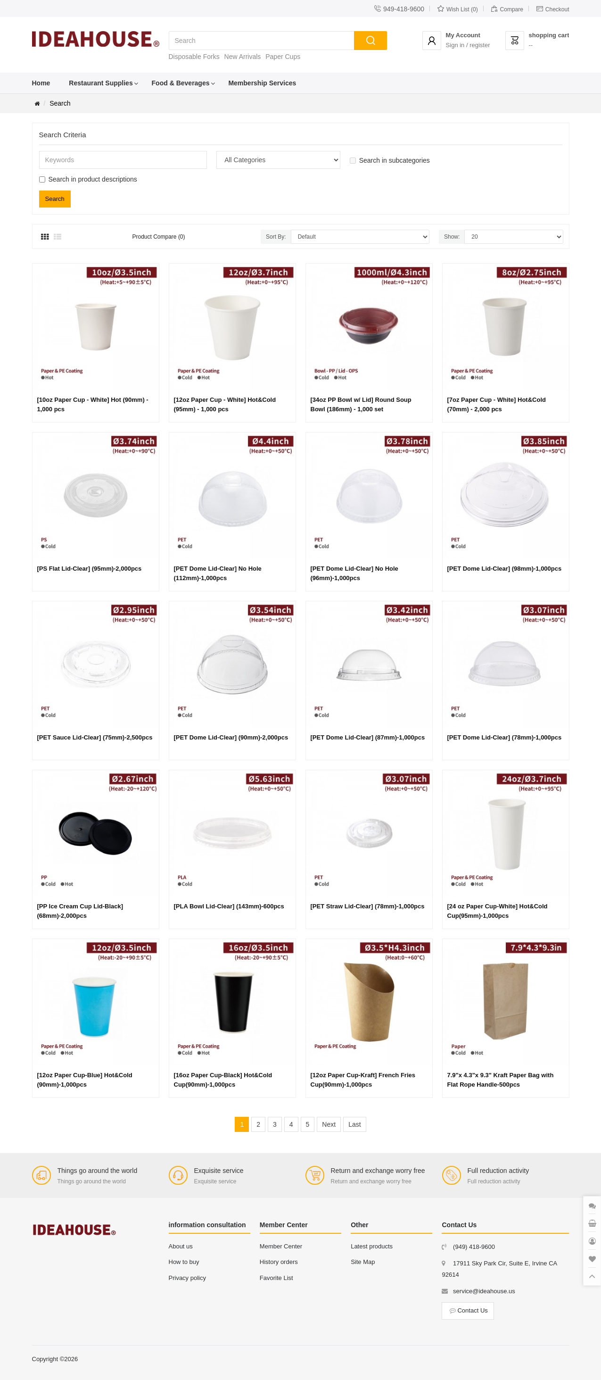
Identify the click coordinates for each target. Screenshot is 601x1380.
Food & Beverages (181, 83)
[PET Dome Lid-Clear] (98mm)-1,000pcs (504, 568)
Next (329, 1124)
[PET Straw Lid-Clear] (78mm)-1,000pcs (368, 906)
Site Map (363, 1261)
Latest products (372, 1246)
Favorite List (276, 1277)
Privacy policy (187, 1277)
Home (41, 83)
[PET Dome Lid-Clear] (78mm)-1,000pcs (504, 737)
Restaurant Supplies (100, 83)
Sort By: (276, 236)
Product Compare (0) (158, 236)
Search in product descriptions (88, 179)
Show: (452, 236)
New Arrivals (242, 56)
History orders (279, 1261)
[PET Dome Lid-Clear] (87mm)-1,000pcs (368, 737)
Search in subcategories (390, 160)
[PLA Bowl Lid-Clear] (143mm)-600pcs (229, 906)
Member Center (281, 1246)
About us (181, 1246)
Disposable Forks (194, 56)
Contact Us (467, 1310)
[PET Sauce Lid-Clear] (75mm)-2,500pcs (95, 737)
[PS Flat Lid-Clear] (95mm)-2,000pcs (89, 568)
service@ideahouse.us (484, 1291)
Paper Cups (282, 56)
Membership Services (262, 83)
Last (354, 1124)
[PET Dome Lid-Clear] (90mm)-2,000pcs (231, 737)
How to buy (184, 1261)
